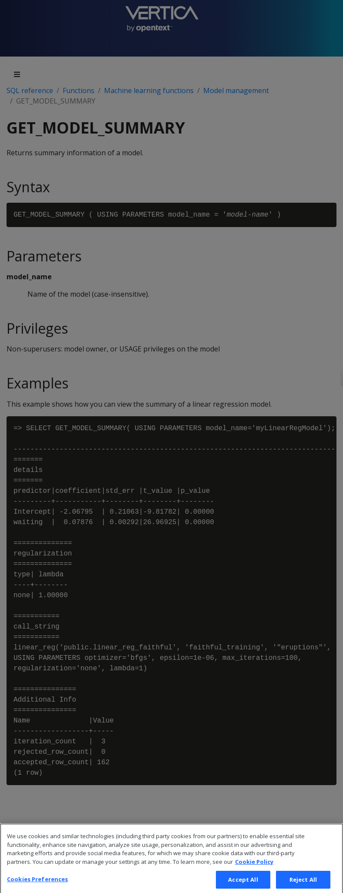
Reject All (303, 883)
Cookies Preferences (37, 882)
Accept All (243, 883)
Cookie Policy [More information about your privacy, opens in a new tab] (254, 866)
